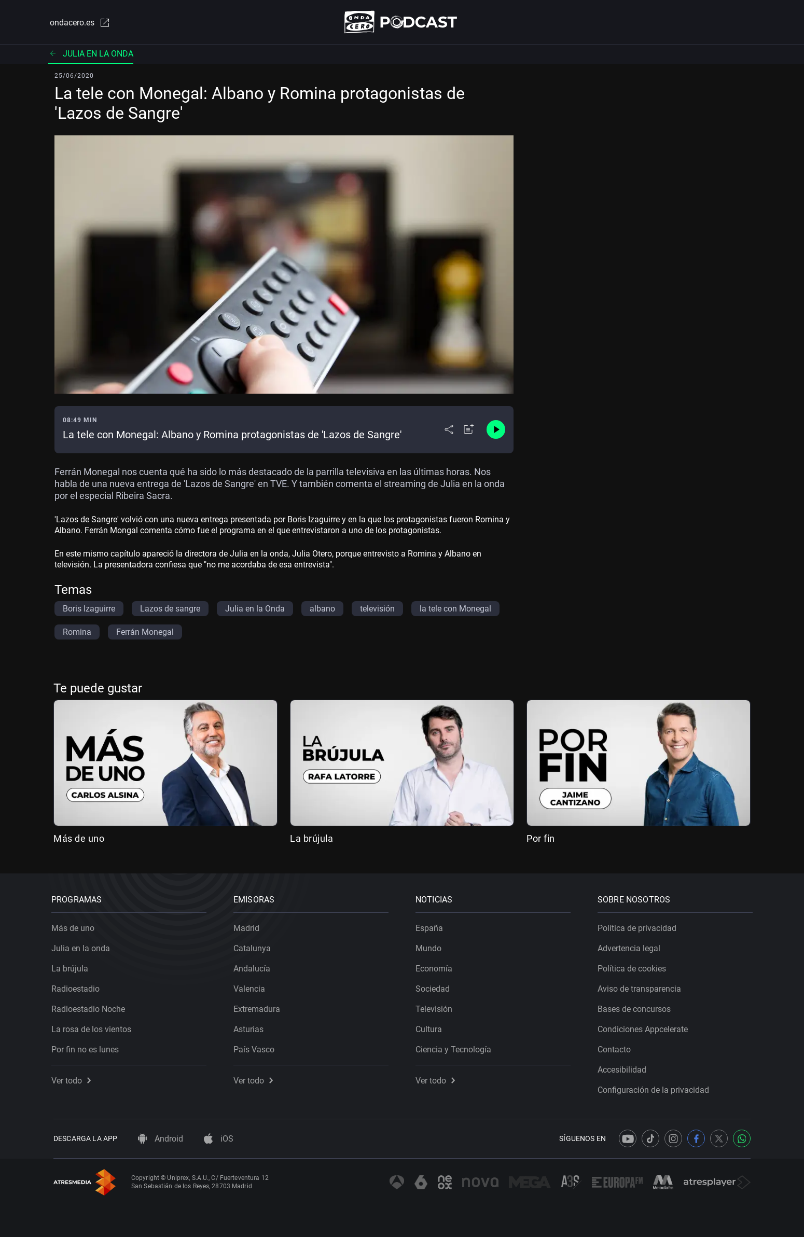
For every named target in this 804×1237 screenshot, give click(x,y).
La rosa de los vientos (93, 1027)
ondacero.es (78, 23)
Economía (436, 966)
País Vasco (255, 1047)
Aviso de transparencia (641, 987)
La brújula (311, 838)
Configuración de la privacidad (655, 1088)
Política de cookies (634, 966)
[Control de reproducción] (496, 430)
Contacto (616, 1047)
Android (160, 1139)
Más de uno (78, 838)
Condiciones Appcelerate (645, 1027)
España (431, 926)
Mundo (430, 946)
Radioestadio (77, 987)
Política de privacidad (639, 926)
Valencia (251, 987)
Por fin (540, 838)
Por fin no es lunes (87, 1047)
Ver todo (73, 1078)
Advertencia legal (631, 946)
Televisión (436, 1007)
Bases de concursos (636, 1007)
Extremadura (258, 1007)
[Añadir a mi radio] (469, 430)
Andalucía (253, 966)
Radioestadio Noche (90, 1007)
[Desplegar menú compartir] (449, 430)
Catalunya (254, 946)
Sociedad (435, 987)
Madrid (248, 926)
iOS (218, 1139)
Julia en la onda (90, 54)
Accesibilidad (624, 1068)
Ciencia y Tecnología (455, 1047)
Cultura (431, 1027)
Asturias (250, 1027)
